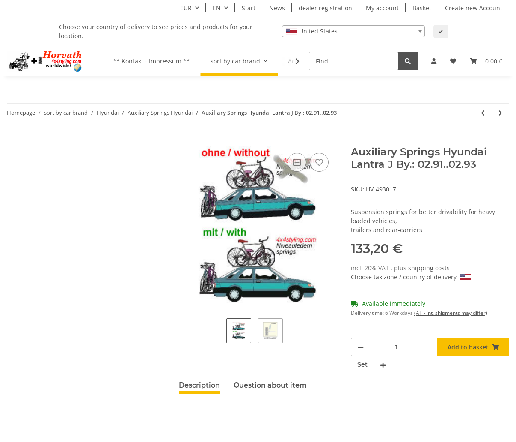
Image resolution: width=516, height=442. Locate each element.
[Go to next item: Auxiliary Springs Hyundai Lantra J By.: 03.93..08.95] (500, 113)
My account (382, 8)
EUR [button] (186, 8)
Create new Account (473, 8)
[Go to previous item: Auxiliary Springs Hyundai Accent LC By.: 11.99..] (483, 113)
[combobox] (353, 31)
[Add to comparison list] (297, 162)
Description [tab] (199, 385)
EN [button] (217, 8)
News (277, 8)
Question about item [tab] (270, 385)
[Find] (353, 61)
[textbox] (353, 31)
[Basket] (486, 61)
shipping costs (429, 268)
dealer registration (325, 8)
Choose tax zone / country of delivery (411, 277)
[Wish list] (453, 61)
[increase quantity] (383, 364)
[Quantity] (396, 347)
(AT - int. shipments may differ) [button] (450, 313)
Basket (421, 8)
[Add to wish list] (319, 162)
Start (248, 8)
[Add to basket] (186, 141)
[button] (433, 61)
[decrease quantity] (360, 347)
